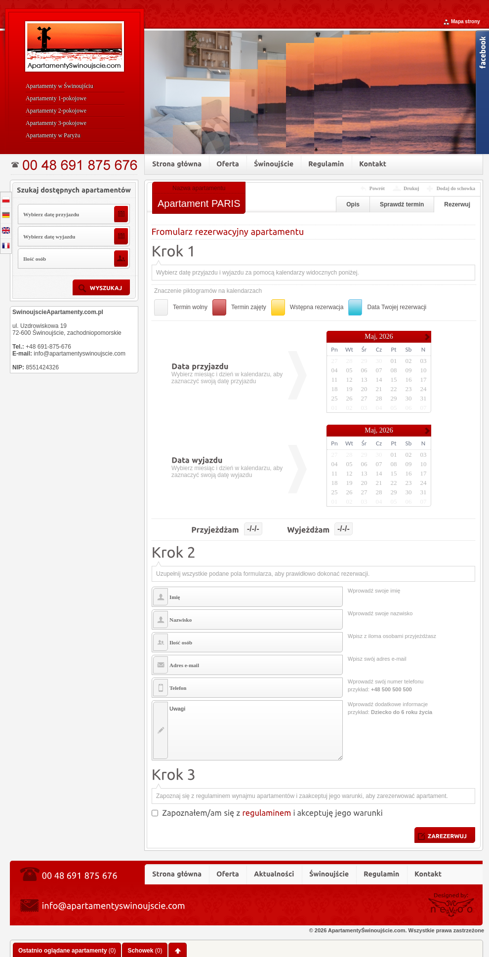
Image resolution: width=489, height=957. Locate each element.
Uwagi (247, 730)
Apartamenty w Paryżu (53, 135)
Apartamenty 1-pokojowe (56, 98)
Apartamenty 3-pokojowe (56, 123)
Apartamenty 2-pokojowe (56, 110)
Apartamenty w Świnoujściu (59, 85)
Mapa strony (465, 21)
